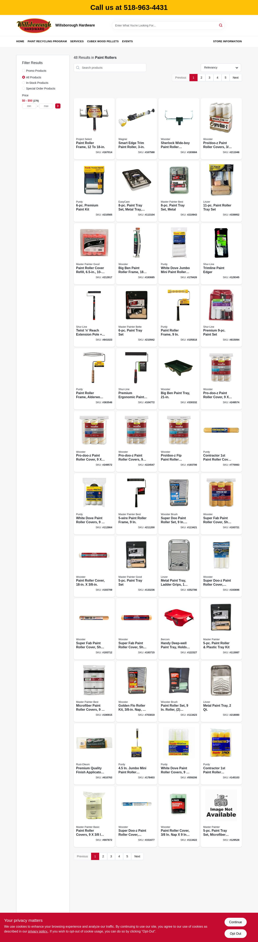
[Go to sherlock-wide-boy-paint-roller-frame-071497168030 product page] (178, 128)
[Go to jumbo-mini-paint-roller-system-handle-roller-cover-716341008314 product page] (136, 754)
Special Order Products (40, 88)
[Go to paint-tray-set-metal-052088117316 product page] (178, 191)
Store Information (227, 41)
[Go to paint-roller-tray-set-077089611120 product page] (221, 191)
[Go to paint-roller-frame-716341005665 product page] (178, 316)
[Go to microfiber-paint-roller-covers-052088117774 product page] (94, 691)
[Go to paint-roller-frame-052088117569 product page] (136, 504)
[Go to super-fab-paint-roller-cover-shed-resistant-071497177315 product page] (136, 629)
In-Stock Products (37, 83)
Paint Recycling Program (47, 41)
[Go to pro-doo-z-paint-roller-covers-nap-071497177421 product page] (221, 128)
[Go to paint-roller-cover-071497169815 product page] (178, 816)
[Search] (221, 25)
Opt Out (235, 933)
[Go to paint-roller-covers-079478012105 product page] (94, 816)
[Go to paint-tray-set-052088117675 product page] (136, 566)
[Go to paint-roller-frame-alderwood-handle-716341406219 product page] (94, 378)
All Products (33, 77)
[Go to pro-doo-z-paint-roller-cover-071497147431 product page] (221, 378)
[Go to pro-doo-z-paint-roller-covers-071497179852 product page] (136, 441)
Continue (235, 922)
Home (20, 41)
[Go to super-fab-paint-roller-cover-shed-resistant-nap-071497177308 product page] (94, 629)
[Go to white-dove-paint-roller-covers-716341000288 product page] (94, 504)
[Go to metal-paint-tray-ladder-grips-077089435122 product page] (178, 566)
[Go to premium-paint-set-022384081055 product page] (221, 316)
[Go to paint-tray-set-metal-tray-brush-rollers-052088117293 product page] (136, 191)
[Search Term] (168, 25)
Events (127, 41)
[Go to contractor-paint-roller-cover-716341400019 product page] (221, 441)
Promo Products (36, 71)
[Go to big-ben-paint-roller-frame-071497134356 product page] (136, 253)
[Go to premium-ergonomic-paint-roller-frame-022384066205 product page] (136, 378)
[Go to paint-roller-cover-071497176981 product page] (94, 566)
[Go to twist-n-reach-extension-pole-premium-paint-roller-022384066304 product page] (94, 316)
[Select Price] (57, 105)
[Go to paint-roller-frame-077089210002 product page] (94, 128)
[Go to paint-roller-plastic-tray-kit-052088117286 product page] (221, 629)
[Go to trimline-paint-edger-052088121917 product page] (221, 253)
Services (77, 41)
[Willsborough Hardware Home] (34, 25)
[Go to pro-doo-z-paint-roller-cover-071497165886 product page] (94, 441)
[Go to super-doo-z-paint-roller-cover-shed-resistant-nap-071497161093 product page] (221, 566)
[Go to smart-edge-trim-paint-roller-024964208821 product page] (136, 128)
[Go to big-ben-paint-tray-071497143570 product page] (178, 378)
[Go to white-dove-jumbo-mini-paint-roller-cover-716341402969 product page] (178, 253)
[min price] (29, 105)
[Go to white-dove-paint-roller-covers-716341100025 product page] (178, 754)
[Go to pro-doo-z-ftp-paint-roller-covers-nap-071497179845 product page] (178, 441)
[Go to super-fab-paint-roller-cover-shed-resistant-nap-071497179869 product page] (221, 504)
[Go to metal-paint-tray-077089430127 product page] (221, 691)
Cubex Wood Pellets (103, 41)
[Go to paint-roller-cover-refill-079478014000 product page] (94, 253)
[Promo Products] (23, 70)
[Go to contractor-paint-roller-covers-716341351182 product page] (221, 754)
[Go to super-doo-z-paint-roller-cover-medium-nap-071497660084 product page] (136, 816)
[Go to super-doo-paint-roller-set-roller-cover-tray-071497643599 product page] (178, 504)
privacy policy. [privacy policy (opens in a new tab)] (38, 931)
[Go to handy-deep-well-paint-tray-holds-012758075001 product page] (178, 629)
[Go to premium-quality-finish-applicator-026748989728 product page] (94, 754)
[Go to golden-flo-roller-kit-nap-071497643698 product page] (136, 691)
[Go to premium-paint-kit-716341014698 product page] (94, 191)
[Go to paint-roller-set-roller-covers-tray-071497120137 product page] (178, 691)
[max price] (46, 105)
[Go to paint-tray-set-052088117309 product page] (136, 316)
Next (236, 77)
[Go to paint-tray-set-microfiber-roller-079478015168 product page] (221, 816)
